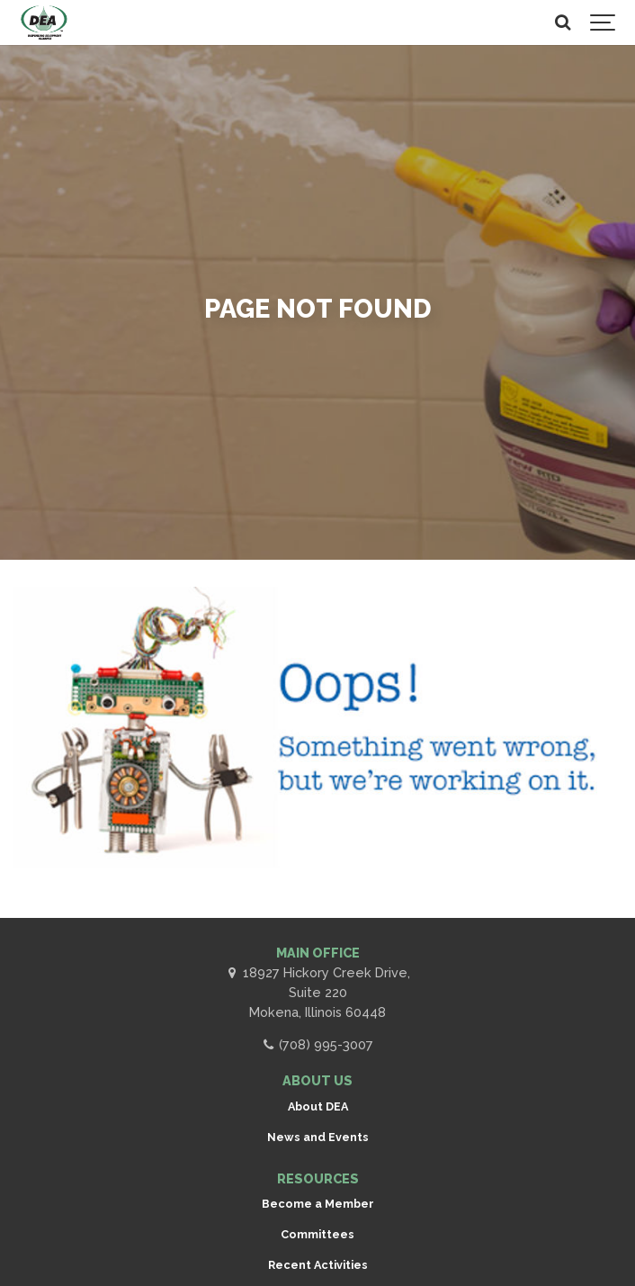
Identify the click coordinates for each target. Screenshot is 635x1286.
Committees (317, 1234)
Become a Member (318, 1203)
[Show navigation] (604, 22)
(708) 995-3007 (317, 1044)
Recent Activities (318, 1265)
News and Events (318, 1137)
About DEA (318, 1106)
